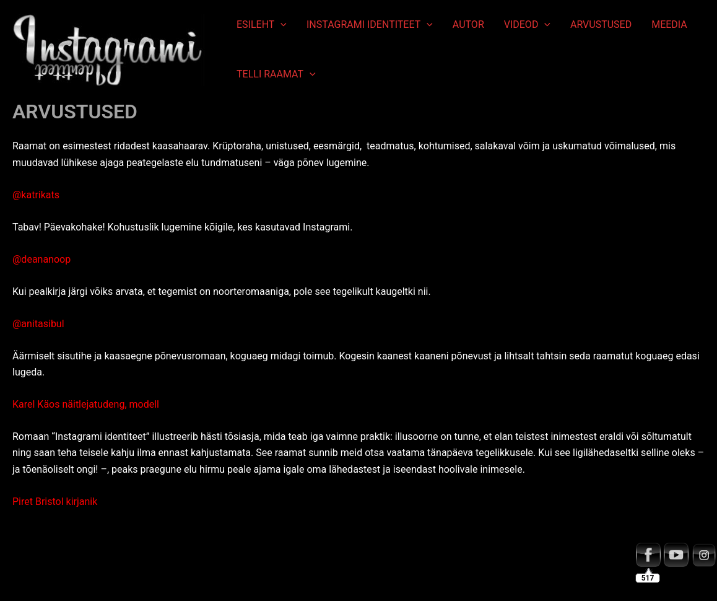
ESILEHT (262, 25)
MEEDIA (669, 24)
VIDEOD (527, 25)
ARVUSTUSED (601, 24)
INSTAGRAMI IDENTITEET (369, 25)
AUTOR (468, 24)
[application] (280, 25)
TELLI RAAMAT (276, 74)
